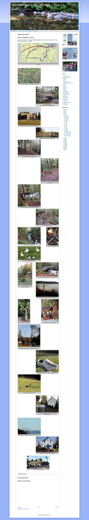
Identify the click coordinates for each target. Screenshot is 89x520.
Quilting (64, 95)
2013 (64, 144)
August (65, 121)
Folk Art (64, 86)
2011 (64, 147)
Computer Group (66, 81)
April (65, 126)
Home (38, 507)
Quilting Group (65, 96)
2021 (64, 112)
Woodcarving (65, 103)
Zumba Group (65, 104)
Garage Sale (65, 87)
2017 (64, 139)
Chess (64, 80)
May (65, 125)
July (65, 122)
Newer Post (20, 507)
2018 (64, 137)
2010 (64, 148)
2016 (64, 140)
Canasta (64, 79)
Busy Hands (65, 78)
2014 (64, 143)
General (64, 88)
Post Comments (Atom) (26, 508)
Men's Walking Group (23, 474)
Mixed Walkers (65, 93)
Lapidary (64, 89)
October (65, 118)
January (65, 130)
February (65, 129)
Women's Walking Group (67, 102)
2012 (64, 145)
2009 (64, 149)
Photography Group (66, 94)
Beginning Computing (66, 77)
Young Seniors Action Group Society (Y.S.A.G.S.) (38, 5)
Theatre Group (65, 100)
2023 (64, 109)
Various (64, 101)
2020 (64, 113)
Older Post (57, 507)
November (66, 117)
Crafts (64, 85)
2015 (64, 141)
